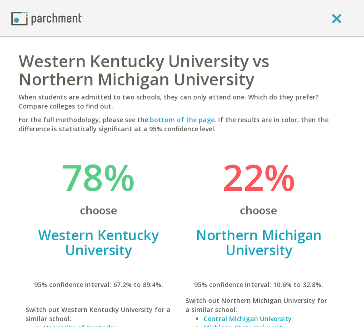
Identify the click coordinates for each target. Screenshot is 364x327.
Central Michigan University (248, 318)
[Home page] (47, 18)
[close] (337, 18)
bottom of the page (182, 119)
